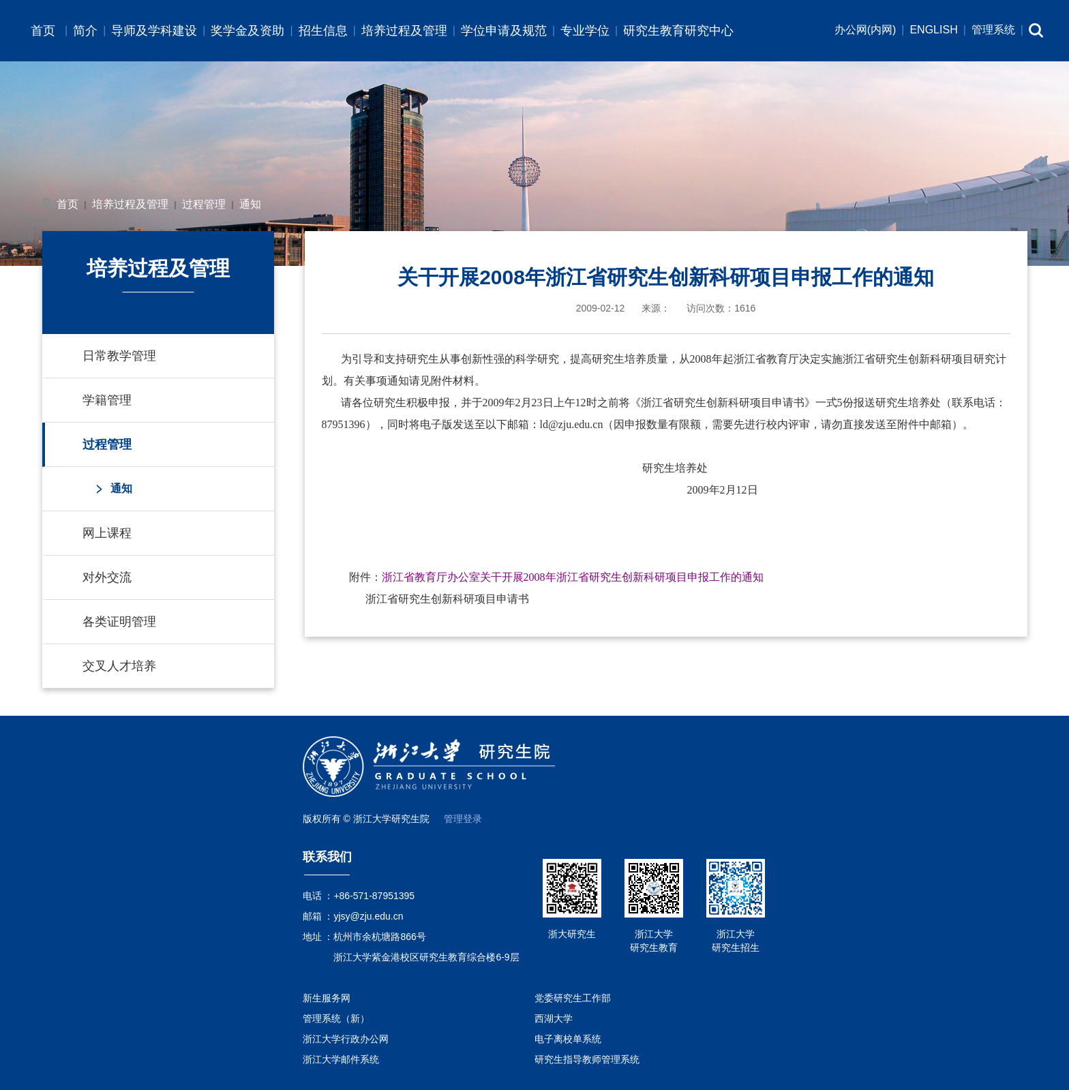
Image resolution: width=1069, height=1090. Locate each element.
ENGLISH (933, 29)
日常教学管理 (119, 356)
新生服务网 (326, 998)
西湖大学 (553, 1018)
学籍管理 (107, 400)
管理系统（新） (336, 1018)
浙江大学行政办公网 (346, 1038)
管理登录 (463, 818)
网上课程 (107, 533)
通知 (250, 204)
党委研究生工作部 (572, 998)
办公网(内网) (865, 29)
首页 (43, 30)
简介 (85, 30)
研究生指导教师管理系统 (586, 1059)
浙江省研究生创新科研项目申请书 (447, 599)
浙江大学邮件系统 (341, 1059)
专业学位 (584, 30)
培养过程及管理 (404, 30)
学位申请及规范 (504, 30)
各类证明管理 (119, 622)
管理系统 (993, 29)
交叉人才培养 (119, 666)
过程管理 (204, 204)
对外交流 (107, 577)
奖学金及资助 (247, 30)
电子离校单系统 (567, 1038)
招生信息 (323, 30)
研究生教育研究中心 (678, 30)
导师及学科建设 (154, 30)
